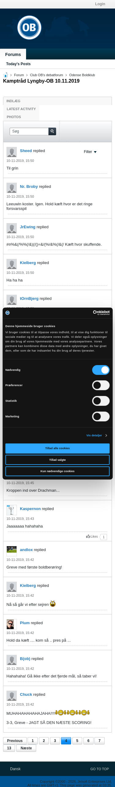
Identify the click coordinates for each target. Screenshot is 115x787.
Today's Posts (18, 64)
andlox (26, 549)
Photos (14, 117)
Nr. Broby (29, 186)
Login (100, 4)
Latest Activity (21, 109)
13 (9, 748)
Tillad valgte (57, 459)
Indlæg (13, 101)
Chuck (26, 694)
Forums (13, 54)
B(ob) (25, 658)
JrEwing (28, 227)
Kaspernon (30, 508)
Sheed (26, 150)
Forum (19, 75)
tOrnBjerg (29, 298)
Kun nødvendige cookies (57, 471)
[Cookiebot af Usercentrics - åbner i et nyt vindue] (83, 313)
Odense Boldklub (82, 75)
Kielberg (28, 262)
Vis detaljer (94, 435)
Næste (26, 748)
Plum (25, 623)
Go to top (99, 769)
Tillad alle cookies (57, 448)
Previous (15, 741)
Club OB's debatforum (46, 75)
